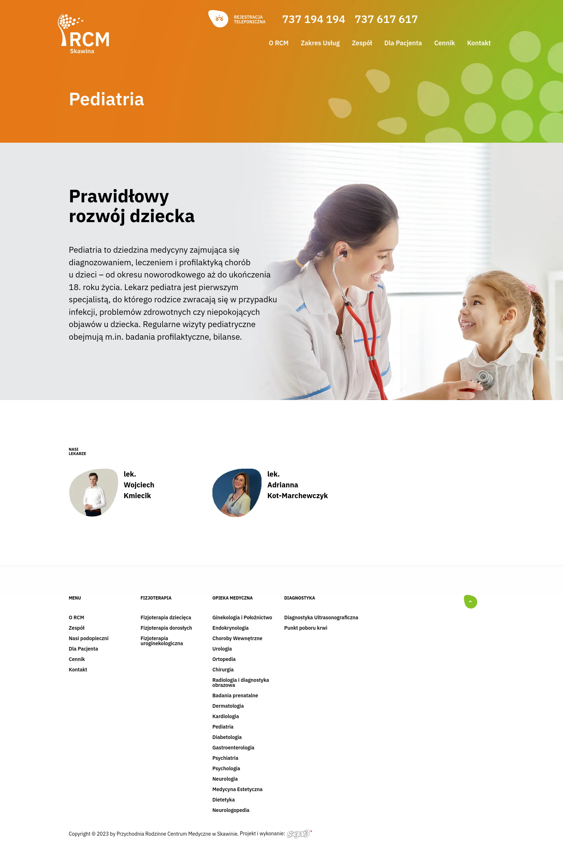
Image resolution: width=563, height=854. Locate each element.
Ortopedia (224, 659)
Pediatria (223, 727)
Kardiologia (226, 717)
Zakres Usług (320, 43)
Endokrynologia (231, 628)
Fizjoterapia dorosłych (166, 628)
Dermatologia (228, 706)
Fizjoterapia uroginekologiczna (162, 641)
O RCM (279, 43)
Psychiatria (225, 758)
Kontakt (479, 43)
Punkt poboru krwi (305, 628)
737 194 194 (313, 19)
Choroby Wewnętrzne (237, 639)
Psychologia (226, 769)
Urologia (222, 649)
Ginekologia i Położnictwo (242, 618)
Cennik (444, 43)
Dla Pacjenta (403, 43)
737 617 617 (386, 19)
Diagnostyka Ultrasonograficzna (321, 618)
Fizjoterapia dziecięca (166, 618)
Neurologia (225, 779)
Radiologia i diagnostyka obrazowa (241, 683)
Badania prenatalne (235, 696)
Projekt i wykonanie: (276, 833)
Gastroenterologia (234, 748)
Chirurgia (223, 670)
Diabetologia (227, 737)
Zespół (362, 43)
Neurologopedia (231, 810)
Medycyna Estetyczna (238, 790)
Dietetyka (224, 800)
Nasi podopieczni (89, 639)
